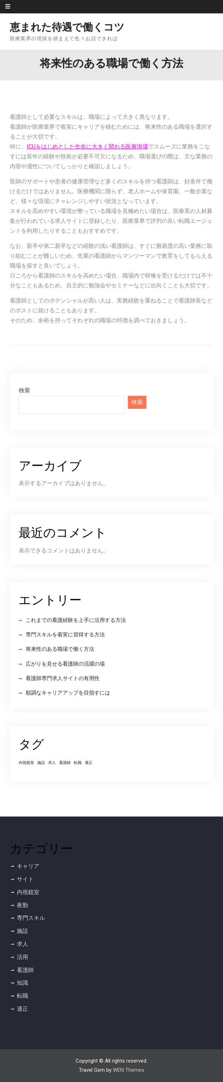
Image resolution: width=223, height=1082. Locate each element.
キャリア (28, 866)
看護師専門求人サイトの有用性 (63, 678)
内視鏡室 (28, 892)
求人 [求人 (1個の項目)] (52, 762)
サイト (25, 879)
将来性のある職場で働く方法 (60, 649)
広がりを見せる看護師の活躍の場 (65, 664)
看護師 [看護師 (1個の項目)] (65, 762)
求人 (22, 944)
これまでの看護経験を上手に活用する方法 (76, 620)
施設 (22, 931)
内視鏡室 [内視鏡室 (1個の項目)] (26, 762)
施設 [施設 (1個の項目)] (41, 762)
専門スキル (31, 918)
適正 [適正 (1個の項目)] (89, 762)
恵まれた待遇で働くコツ (67, 27)
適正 (22, 1008)
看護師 (25, 970)
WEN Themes (128, 1070)
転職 (22, 995)
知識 (22, 982)
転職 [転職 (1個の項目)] (78, 762)
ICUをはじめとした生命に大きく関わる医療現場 (87, 146)
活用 (22, 957)
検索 (24, 390)
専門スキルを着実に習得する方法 (65, 634)
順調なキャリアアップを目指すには (68, 693)
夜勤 (22, 905)
